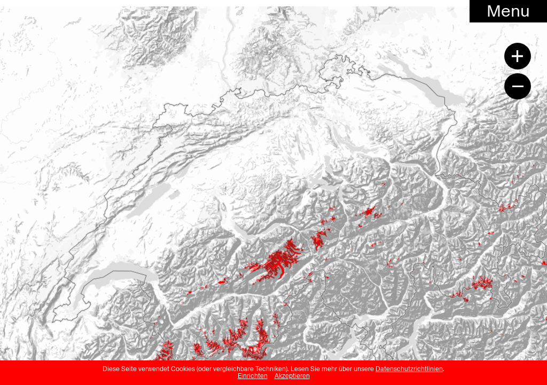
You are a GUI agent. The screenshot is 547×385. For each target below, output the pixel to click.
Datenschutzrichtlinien (409, 369)
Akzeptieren (292, 376)
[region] (273, 183)
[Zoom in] (517, 56)
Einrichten (253, 376)
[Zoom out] (517, 86)
